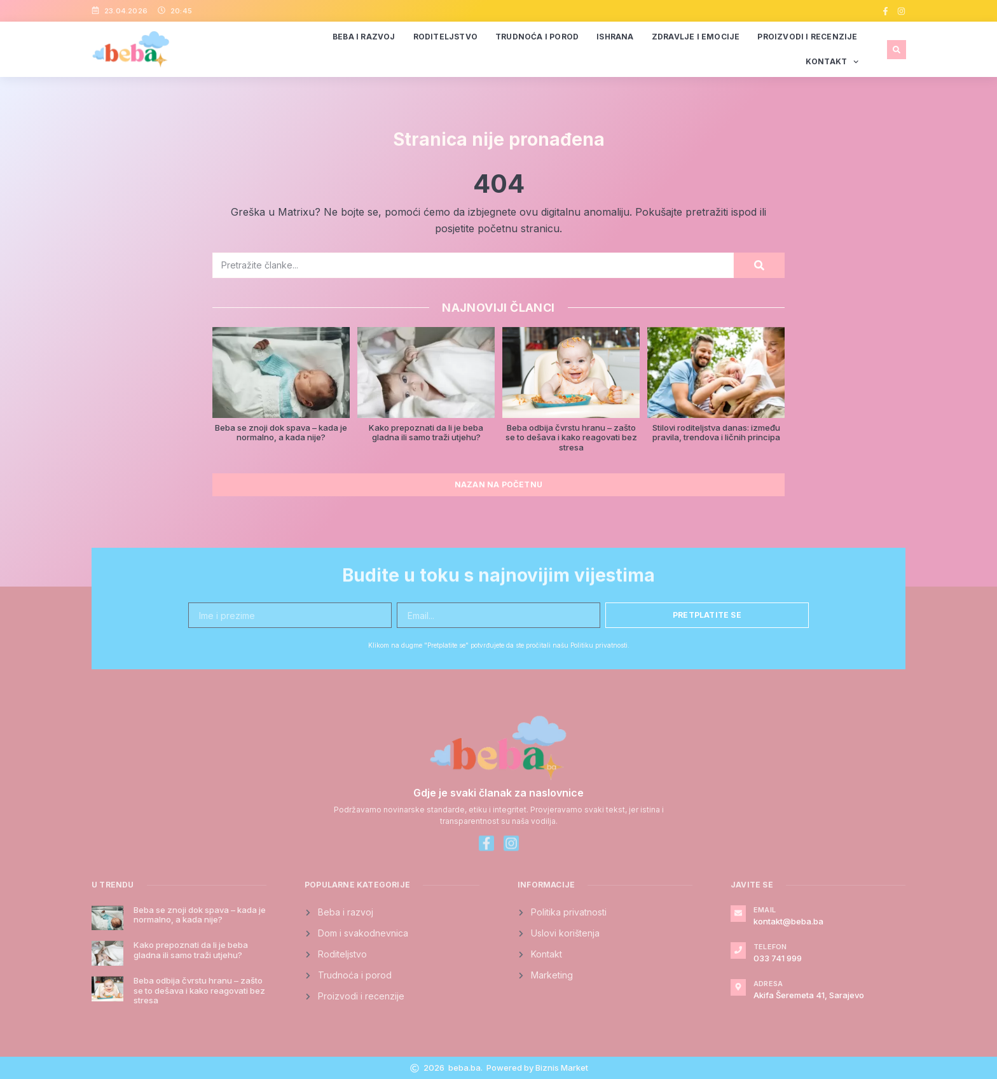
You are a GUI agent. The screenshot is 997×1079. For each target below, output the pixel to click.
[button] (896, 49)
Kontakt (832, 62)
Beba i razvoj (364, 36)
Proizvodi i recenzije (807, 36)
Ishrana (614, 36)
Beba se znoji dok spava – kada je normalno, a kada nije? (281, 432)
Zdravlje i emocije (696, 36)
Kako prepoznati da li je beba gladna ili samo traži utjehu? (426, 432)
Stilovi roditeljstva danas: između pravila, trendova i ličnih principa (716, 432)
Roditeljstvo (445, 36)
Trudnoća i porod (537, 36)
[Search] (759, 265)
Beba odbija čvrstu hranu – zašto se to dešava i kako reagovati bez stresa (571, 437)
